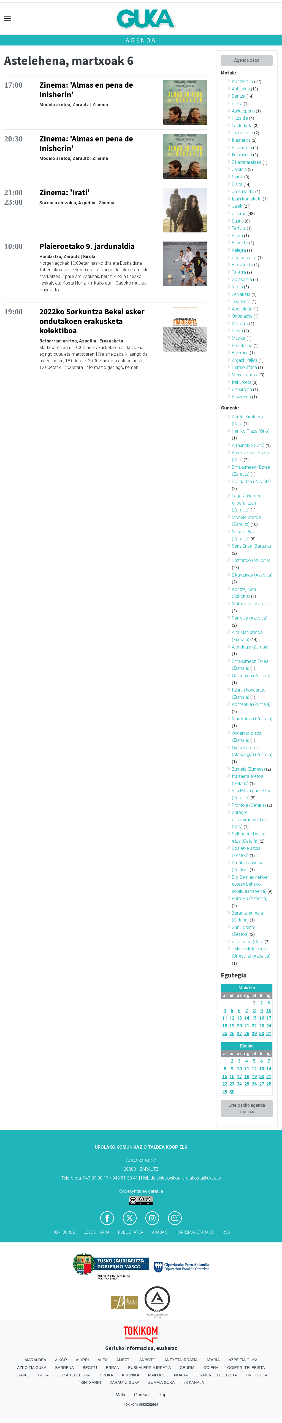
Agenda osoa (246, 60)
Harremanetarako (195, 1232)
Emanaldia (242, 147)
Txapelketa (242, 132)
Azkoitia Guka (32, 1367)
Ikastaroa (241, 140)
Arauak (159, 1232)
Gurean (141, 1394)
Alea (103, 1360)
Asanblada (242, 309)
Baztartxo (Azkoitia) (251, 560)
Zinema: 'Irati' (64, 192)
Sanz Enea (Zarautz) (251, 546)
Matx (120, 1394)
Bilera (237, 103)
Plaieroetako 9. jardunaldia (87, 246)
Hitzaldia (240, 118)
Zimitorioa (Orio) (248, 941)
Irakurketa (241, 382)
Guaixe (21, 1375)
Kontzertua (242, 81)
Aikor (61, 1360)
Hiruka (106, 1375)
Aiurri (82, 1360)
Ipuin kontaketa (247, 199)
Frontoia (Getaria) (249, 805)
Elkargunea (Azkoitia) (252, 575)
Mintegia (240, 323)
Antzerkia (241, 89)
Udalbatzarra (244, 257)
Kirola (237, 287)
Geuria (187, 1367)
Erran (112, 1367)
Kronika (130, 1375)
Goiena (210, 1367)
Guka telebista (74, 1375)
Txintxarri (89, 1382)
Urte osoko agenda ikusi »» (247, 1108)
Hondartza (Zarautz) (251, 481)
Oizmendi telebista (217, 1375)
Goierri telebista (246, 1367)
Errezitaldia (242, 264)
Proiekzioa (242, 345)
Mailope (156, 1375)
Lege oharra (96, 1232)
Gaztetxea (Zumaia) (251, 675)
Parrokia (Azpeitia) (249, 898)
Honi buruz (63, 1232)
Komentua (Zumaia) (251, 704)
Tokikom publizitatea (141, 1404)
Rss (226, 1232)
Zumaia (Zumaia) (248, 769)
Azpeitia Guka (243, 1360)
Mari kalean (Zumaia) (252, 718)
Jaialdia (239, 169)
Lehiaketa (241, 294)
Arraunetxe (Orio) (248, 445)
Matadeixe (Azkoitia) (252, 603)
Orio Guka (256, 1375)
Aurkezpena (243, 111)
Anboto (147, 1360)
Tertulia (239, 228)
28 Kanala (193, 1382)
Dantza (238, 96)
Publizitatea (130, 1232)
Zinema (239, 213)
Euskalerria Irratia (149, 1367)
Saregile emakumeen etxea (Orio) (250, 819)
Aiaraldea (35, 1360)
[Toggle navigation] (7, 18)
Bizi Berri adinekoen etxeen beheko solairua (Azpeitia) (251, 884)
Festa (237, 330)
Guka (43, 1375)
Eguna (238, 221)
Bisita (237, 184)
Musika (238, 338)
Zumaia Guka (161, 1382)
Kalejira (239, 250)
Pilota (237, 235)
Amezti (123, 1360)
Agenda (141, 40)
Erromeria (241, 397)
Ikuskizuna (242, 154)
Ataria (213, 1360)
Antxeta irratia (181, 1360)
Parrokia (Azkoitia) (249, 618)
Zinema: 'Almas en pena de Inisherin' (86, 90)
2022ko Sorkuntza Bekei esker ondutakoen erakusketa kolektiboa (92, 321)
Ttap (162, 1394)
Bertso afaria (244, 367)
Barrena (64, 1367)
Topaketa (241, 301)
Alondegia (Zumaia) (251, 647)
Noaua (181, 1375)
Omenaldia (242, 316)
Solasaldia (242, 279)
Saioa (237, 176)
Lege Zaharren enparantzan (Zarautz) (246, 503)
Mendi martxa (245, 374)
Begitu (90, 1367)
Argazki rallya (244, 360)
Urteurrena (242, 389)
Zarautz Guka (124, 1382)
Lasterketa (242, 125)
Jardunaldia (243, 191)
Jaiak (237, 206)
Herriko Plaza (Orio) (250, 431)
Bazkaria (240, 352)
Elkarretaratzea (246, 162)
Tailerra (239, 272)
